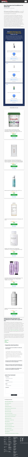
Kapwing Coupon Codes (14, 449)
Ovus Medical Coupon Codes (15, 455)
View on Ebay (14, 138)
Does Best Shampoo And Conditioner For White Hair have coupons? (13, 348)
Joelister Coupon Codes (14, 447)
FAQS (6, 341)
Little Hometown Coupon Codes (15, 452)
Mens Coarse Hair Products (8, 413)
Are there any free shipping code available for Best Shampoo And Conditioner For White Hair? (13, 369)
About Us (5, 437)
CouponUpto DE (6, 451)
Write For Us (5, 439)
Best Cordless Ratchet (8, 403)
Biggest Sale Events (9, 445)
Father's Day (12, 330)
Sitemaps (9, 449)
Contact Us (9, 439)
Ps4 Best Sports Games (8, 406)
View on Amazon (14, 137)
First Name (7, 376)
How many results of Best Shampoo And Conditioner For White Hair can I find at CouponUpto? (13, 361)
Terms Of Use (5, 447)
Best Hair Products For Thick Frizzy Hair (10, 416)
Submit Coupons (9, 441)
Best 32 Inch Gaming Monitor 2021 (9, 426)
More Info (14, 135)
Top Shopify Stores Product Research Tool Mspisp (11, 433)
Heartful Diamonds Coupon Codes (15, 441)
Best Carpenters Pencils (8, 428)
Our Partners (5, 449)
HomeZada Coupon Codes (15, 444)
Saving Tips (5, 441)
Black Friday (16, 330)
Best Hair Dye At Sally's (8, 411)
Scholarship (6, 444)
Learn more (7, 340)
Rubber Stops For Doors (8, 418)
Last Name (7, 380)
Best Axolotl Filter (7, 421)
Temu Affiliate (9, 451)
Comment (6, 342)
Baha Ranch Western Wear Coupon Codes (15, 438)
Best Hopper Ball (7, 431)
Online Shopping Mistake (9, 447)
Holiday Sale (9, 437)
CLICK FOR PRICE (14, 58)
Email (6, 383)
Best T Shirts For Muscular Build (9, 423)
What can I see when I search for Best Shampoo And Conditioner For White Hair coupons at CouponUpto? (13, 365)
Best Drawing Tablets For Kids (9, 401)
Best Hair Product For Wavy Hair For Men (10, 408)
